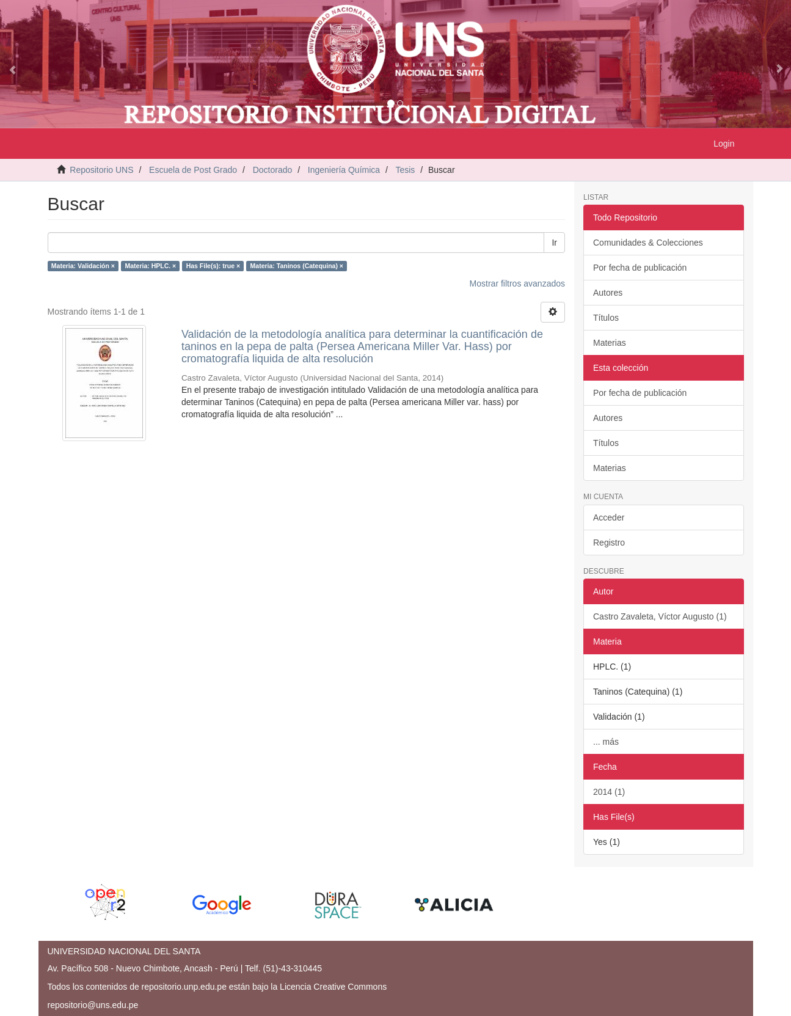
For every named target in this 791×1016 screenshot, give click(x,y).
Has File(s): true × (213, 265)
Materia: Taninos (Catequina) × (296, 265)
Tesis (405, 170)
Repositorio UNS (101, 170)
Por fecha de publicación (640, 267)
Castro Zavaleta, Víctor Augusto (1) (660, 616)
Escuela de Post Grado (193, 170)
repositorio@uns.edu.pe (93, 1005)
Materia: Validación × (83, 265)
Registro (609, 542)
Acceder (608, 517)
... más (606, 742)
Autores (607, 293)
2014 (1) (609, 792)
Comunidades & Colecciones (648, 242)
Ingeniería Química (344, 170)
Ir (554, 242)
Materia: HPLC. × (150, 265)
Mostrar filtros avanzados (517, 283)
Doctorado (273, 170)
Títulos (606, 318)
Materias (609, 343)
